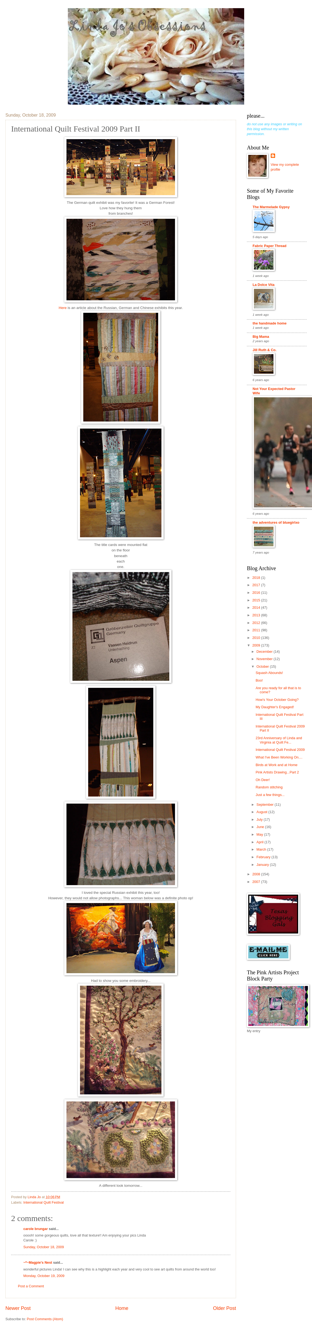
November (264, 659)
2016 (256, 593)
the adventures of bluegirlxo (276, 522)
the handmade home (269, 323)
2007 (256, 882)
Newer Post (18, 1308)
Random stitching (269, 787)
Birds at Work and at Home (276, 765)
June (260, 827)
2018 (256, 578)
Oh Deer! (263, 780)
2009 (256, 645)
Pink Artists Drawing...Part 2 (277, 772)
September (265, 805)
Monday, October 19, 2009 (44, 1276)
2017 (256, 585)
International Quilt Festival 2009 (280, 750)
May (260, 834)
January (263, 865)
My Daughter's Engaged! (275, 707)
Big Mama (261, 337)
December (264, 652)
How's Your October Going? (277, 700)
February (263, 857)
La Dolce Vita (264, 285)
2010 (256, 638)
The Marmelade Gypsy (271, 207)
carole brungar (35, 1229)
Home (121, 1308)
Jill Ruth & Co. (264, 350)
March (261, 849)
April (260, 842)
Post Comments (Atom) (45, 1319)
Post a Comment (31, 1286)
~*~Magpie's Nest (37, 1262)
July (259, 819)
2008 (256, 874)
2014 (256, 607)
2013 (256, 615)
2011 (256, 630)
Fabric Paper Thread (269, 246)
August (262, 812)
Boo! (259, 680)
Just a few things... (270, 795)
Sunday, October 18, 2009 (43, 1247)
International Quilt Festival (43, 1202)
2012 (256, 623)
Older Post (224, 1308)
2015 (256, 600)
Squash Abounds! (269, 673)
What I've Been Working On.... (279, 757)
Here (62, 308)
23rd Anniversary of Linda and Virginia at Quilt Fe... (279, 740)
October (263, 666)
